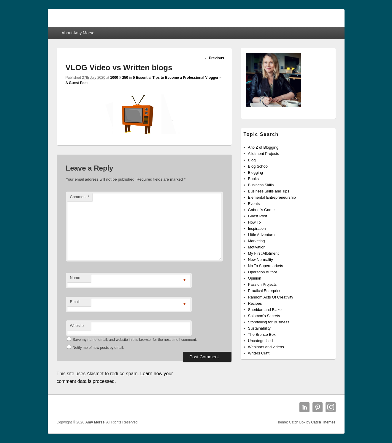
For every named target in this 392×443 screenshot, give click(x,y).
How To (254, 222)
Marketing (256, 241)
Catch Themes (323, 422)
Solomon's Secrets (264, 316)
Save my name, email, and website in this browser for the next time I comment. (135, 340)
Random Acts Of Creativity (270, 297)
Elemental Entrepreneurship (272, 197)
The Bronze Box (262, 334)
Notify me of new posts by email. (98, 348)
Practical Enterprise (265, 290)
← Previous (214, 58)
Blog (252, 160)
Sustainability (259, 328)
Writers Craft (259, 353)
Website (77, 325)
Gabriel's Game (261, 210)
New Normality (260, 259)
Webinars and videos (266, 347)
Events (254, 203)
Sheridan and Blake (265, 309)
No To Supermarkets (265, 266)
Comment (79, 197)
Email (75, 301)
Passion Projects (262, 284)
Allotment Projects (263, 153)
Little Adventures (262, 234)
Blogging (255, 172)
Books (253, 178)
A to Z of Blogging (263, 147)
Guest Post (257, 216)
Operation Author (262, 272)
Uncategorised (260, 340)
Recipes (255, 303)
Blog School (258, 166)
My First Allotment (263, 253)
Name (75, 277)
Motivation (257, 247)
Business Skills (261, 185)
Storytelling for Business (268, 322)
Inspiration (257, 228)
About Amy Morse (77, 33)
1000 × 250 (119, 78)
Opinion (254, 278)
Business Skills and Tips (268, 191)
